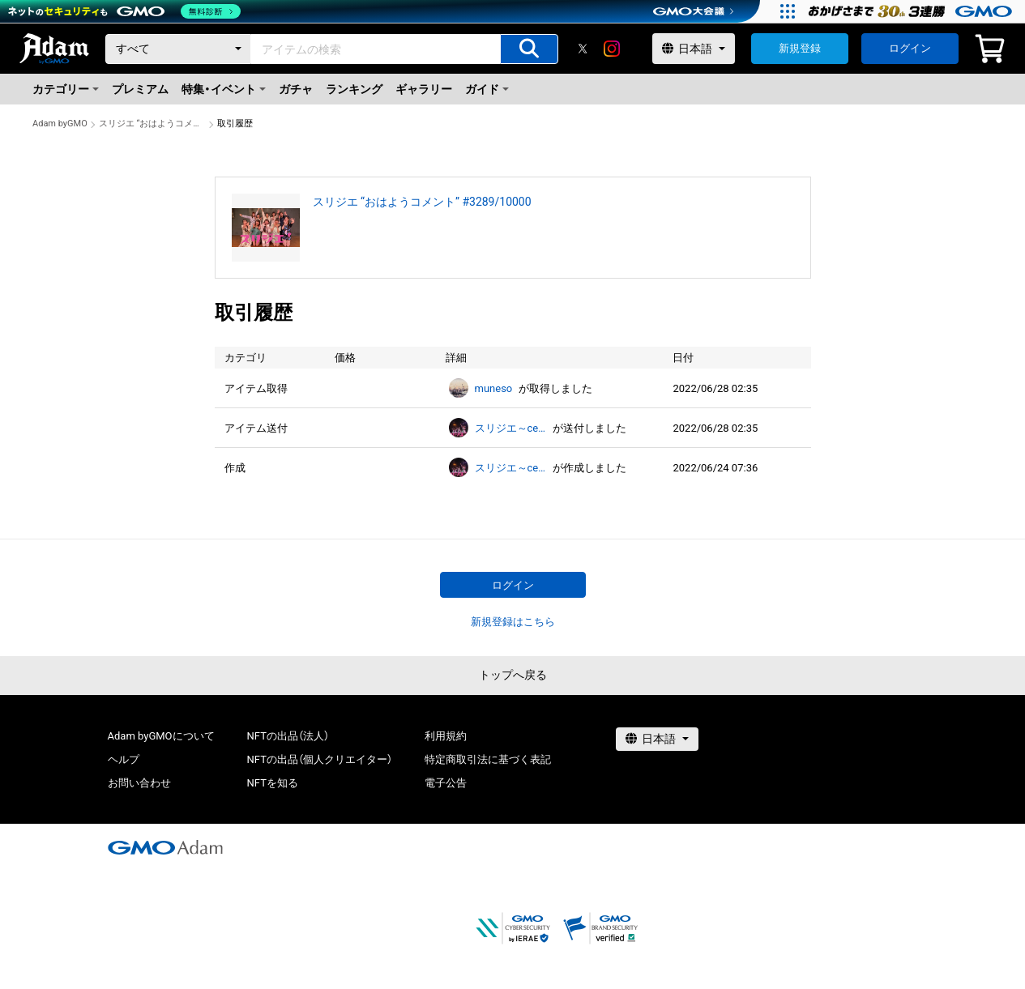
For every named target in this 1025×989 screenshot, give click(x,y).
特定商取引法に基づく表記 (488, 759)
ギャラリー (423, 89)
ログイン (910, 48)
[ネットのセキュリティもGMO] (124, 11)
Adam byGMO (60, 123)
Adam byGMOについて (161, 736)
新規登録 (800, 48)
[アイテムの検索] (529, 49)
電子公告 (446, 783)
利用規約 (446, 736)
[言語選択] (693, 48)
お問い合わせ (139, 783)
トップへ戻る (513, 674)
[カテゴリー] (178, 49)
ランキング (354, 89)
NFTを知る (272, 783)
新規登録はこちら (513, 622)
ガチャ (296, 89)
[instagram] (612, 48)
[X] (582, 48)
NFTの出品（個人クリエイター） (319, 759)
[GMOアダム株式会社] (165, 847)
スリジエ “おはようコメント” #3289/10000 (152, 123)
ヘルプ (123, 759)
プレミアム (140, 89)
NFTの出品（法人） (288, 736)
